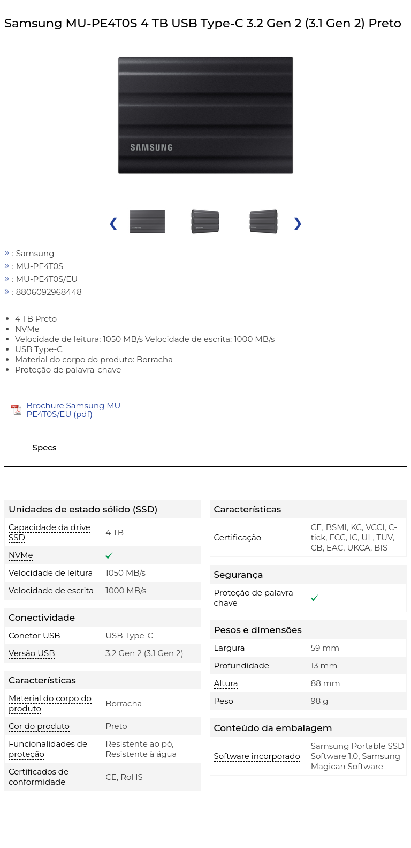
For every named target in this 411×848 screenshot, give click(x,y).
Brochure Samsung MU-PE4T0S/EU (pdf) (75, 409)
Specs (45, 447)
